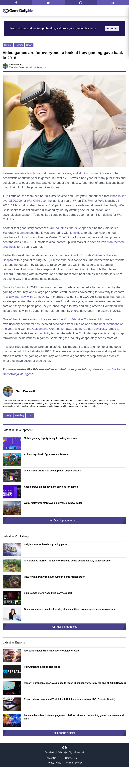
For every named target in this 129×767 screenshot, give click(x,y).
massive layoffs (25, 173)
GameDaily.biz (51, 752)
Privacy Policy (53, 762)
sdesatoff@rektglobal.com (64, 406)
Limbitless (76, 232)
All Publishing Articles (64, 626)
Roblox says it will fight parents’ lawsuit (46, 454)
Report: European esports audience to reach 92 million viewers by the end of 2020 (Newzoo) (75, 683)
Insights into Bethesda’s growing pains (45, 544)
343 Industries (58, 228)
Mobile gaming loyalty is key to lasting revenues (50, 438)
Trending (19, 415)
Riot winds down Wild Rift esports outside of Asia (51, 650)
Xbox (30, 415)
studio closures (89, 173)
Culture (7, 45)
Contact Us (71, 758)
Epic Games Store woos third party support (48, 593)
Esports (19, 45)
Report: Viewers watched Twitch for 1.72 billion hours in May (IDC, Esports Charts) (69, 699)
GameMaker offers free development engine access (52, 470)
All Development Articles (64, 520)
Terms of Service (74, 762)
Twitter (93, 406)
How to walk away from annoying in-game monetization (54, 576)
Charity (7, 415)
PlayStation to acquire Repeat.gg (42, 666)
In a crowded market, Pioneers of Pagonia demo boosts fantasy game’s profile (67, 560)
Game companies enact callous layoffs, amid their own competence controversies (69, 609)
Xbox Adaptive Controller (80, 319)
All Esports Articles (64, 732)
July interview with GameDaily (28, 296)
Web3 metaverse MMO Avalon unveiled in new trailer (53, 503)
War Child (33, 200)
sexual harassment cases (54, 173)
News (29, 45)
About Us (51, 758)
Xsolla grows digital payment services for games (51, 486)
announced (27, 232)
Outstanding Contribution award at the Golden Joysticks (69, 328)
